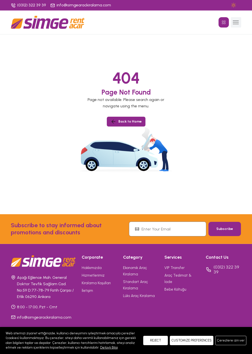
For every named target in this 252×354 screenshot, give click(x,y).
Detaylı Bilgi (109, 347)
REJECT (155, 340)
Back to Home (126, 122)
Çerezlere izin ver (231, 340)
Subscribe (224, 229)
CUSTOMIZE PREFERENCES (192, 340)
